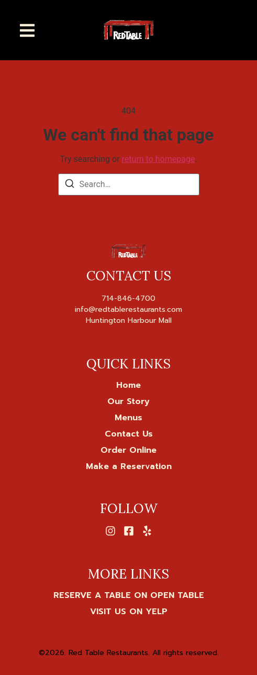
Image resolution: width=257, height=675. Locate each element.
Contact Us (129, 434)
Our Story (128, 401)
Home (128, 385)
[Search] (69, 185)
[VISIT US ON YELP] (128, 611)
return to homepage (158, 159)
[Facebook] (129, 531)
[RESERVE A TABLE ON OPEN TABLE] (128, 595)
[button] (27, 30)
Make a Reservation (129, 466)
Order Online (128, 450)
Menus (128, 417)
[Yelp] (147, 531)
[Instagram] (110, 531)
